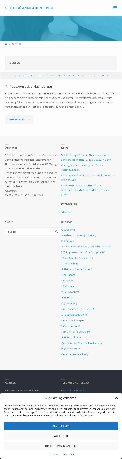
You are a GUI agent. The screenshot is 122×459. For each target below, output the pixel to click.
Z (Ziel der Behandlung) (74, 354)
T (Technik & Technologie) (75, 331)
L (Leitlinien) (68, 286)
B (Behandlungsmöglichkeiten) (78, 235)
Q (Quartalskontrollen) (74, 314)
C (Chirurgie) (68, 241)
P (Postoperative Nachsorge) (28, 86)
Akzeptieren (61, 426)
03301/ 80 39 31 (76, 390)
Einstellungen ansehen (61, 446)
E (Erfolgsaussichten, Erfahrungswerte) (83, 252)
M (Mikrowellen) (70, 291)
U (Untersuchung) (71, 337)
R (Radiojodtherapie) (72, 320)
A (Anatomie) (68, 229)
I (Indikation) (68, 274)
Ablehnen (61, 436)
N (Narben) (67, 297)
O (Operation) (69, 303)
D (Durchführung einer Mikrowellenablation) (86, 246)
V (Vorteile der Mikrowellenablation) (81, 343)
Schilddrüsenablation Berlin (29, 8)
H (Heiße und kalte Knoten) (76, 269)
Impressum (55, 454)
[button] (116, 398)
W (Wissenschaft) (71, 348)
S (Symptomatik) (70, 326)
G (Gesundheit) (69, 263)
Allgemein (67, 212)
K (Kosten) (67, 280)
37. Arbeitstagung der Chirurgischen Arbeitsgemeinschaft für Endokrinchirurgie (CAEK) (85, 190)
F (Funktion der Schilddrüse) (77, 258)
